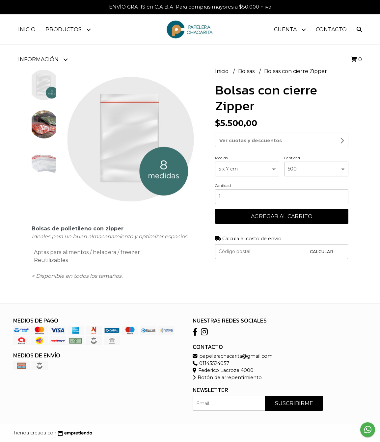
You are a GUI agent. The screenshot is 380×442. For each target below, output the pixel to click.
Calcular (321, 233)
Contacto (331, 29)
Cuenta (290, 29)
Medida (221, 140)
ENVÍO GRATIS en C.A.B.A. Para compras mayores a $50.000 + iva (190, 7)
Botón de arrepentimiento (227, 377)
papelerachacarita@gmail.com (233, 356)
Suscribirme (294, 403)
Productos (68, 29)
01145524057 (211, 363)
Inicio (27, 29)
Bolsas (247, 71)
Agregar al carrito (281, 198)
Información (43, 59)
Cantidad (292, 140)
